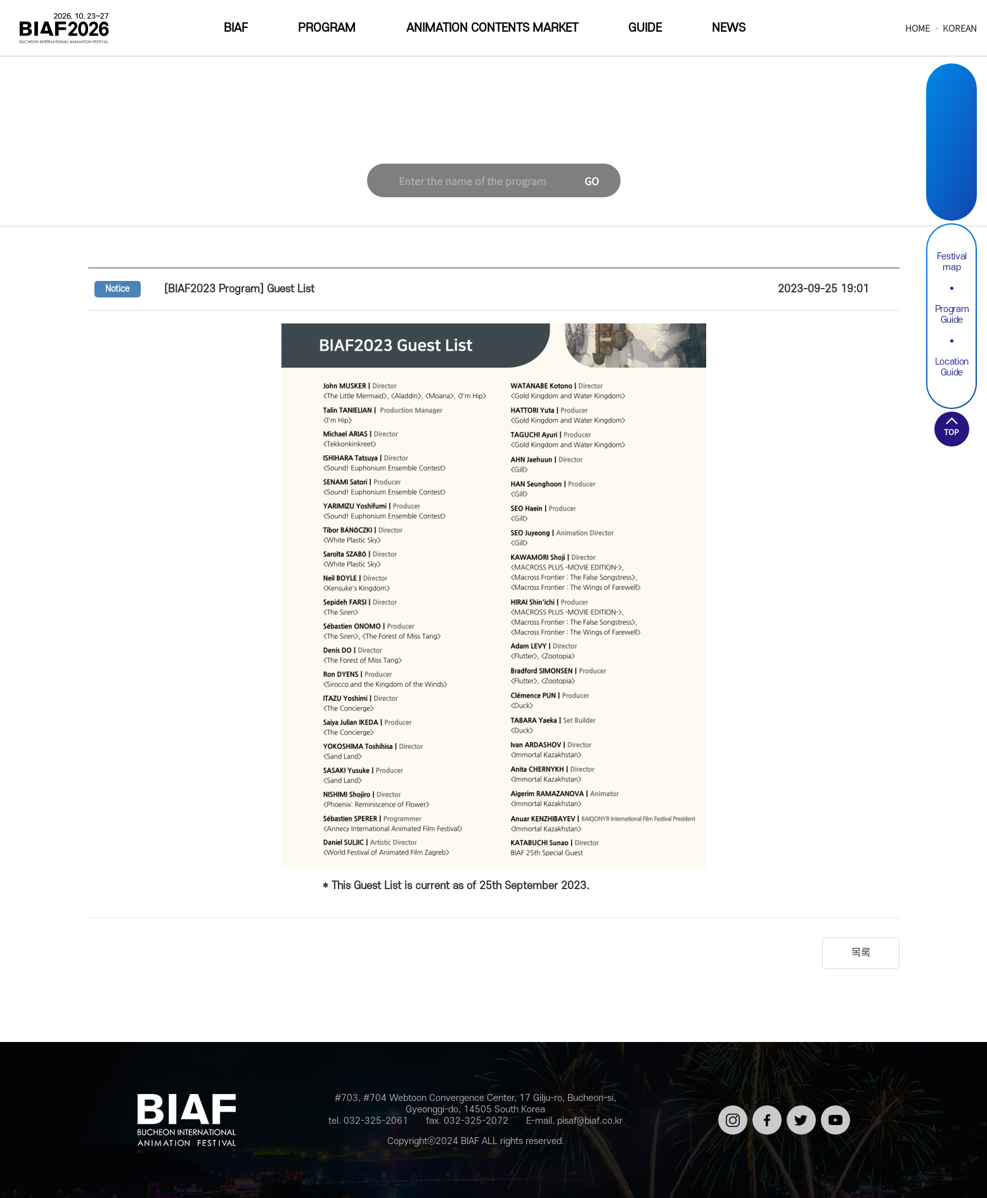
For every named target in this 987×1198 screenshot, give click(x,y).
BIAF (236, 28)
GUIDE (645, 28)
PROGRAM (327, 28)
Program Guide (952, 314)
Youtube (951, 187)
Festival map (952, 262)
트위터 (799, 1110)
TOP (951, 431)
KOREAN (960, 28)
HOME (917, 28)
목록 (860, 953)
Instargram (951, 98)
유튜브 (833, 1110)
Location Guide (952, 367)
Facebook (951, 128)
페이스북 (764, 1115)
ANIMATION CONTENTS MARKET (492, 28)
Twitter (951, 157)
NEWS (728, 28)
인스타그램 (730, 1115)
